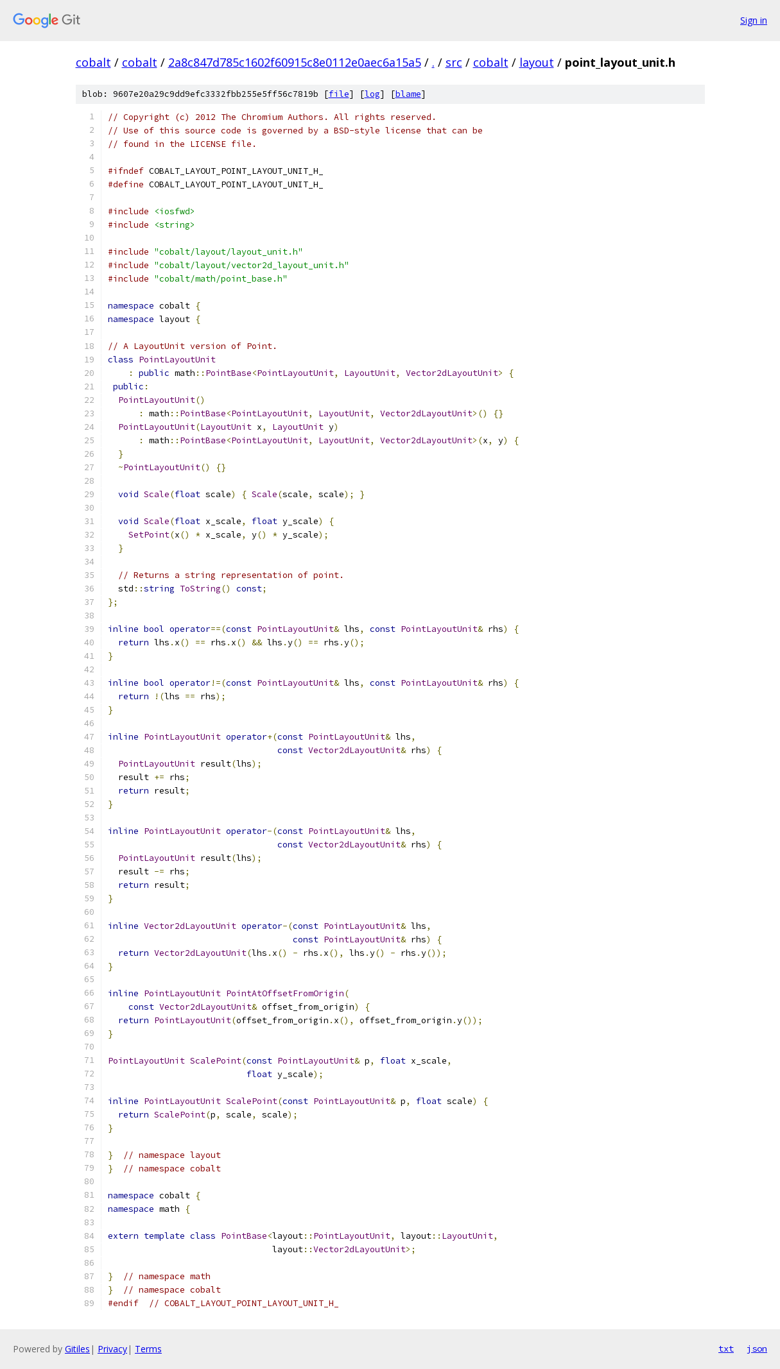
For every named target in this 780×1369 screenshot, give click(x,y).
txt (726, 1348)
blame (408, 94)
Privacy (112, 1349)
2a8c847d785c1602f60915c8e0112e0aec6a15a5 (294, 62)
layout (536, 62)
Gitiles (77, 1349)
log (372, 94)
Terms (148, 1349)
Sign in (753, 20)
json (757, 1348)
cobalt (93, 62)
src (454, 62)
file (339, 94)
